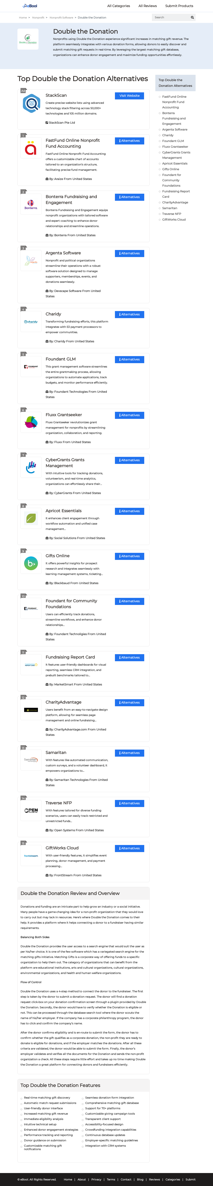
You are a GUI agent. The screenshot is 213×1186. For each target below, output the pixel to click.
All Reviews (147, 6)
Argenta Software (64, 251)
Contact (126, 1175)
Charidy (54, 312)
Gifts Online (58, 553)
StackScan (57, 95)
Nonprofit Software (64, 17)
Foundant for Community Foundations (171, 180)
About (82, 1175)
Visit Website (130, 96)
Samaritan (57, 749)
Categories (172, 1175)
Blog (140, 1175)
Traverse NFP (60, 799)
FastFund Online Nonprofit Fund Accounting (174, 102)
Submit (191, 1175)
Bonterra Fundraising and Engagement (174, 118)
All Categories (118, 6)
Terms (111, 1175)
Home (23, 17)
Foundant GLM (62, 357)
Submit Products (179, 6)
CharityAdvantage (65, 698)
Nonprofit (39, 17)
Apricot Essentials (64, 508)
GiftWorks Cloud (63, 844)
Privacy (96, 1175)
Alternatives (129, 141)
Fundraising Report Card (72, 654)
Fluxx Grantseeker (65, 413)
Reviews (154, 1175)
